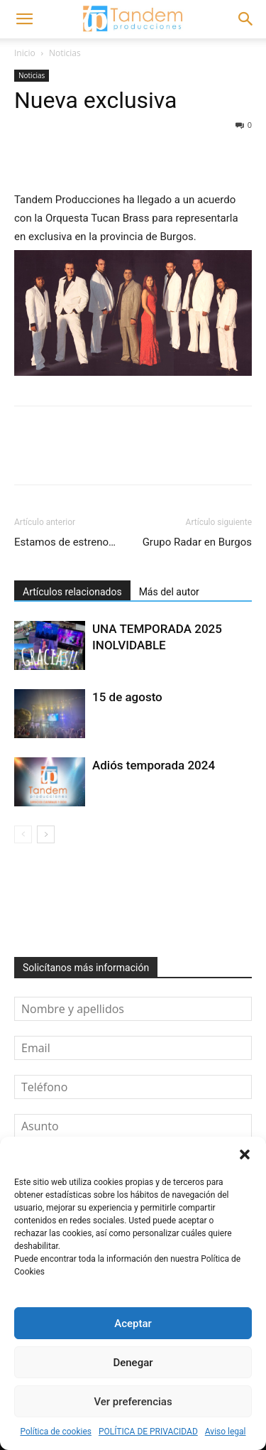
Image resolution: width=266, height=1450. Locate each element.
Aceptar (133, 1323)
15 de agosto (127, 697)
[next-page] (46, 834)
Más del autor (169, 591)
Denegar (133, 1362)
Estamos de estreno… (65, 542)
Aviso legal (225, 1432)
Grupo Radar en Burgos (197, 542)
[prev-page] (23, 834)
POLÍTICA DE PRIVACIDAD (148, 1432)
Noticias (65, 53)
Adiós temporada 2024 (153, 765)
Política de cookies (56, 1432)
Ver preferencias (133, 1401)
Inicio (24, 53)
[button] (245, 1154)
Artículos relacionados (72, 591)
